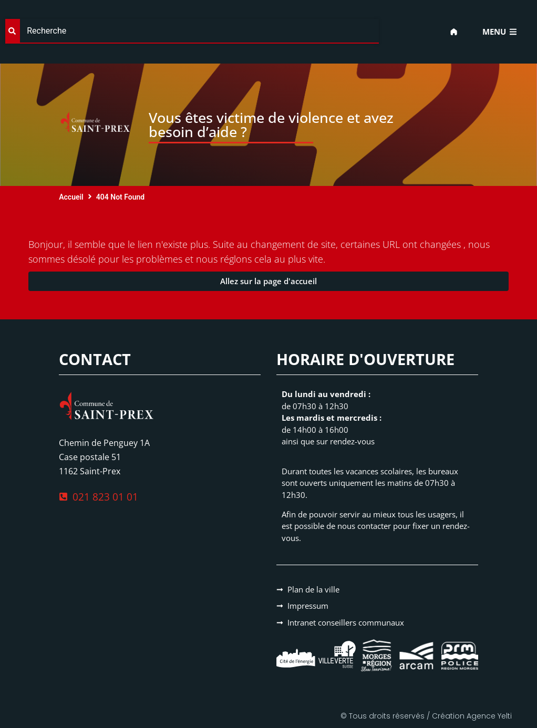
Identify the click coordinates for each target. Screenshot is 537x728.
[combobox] (192, 31)
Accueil (71, 197)
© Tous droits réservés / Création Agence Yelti (426, 716)
